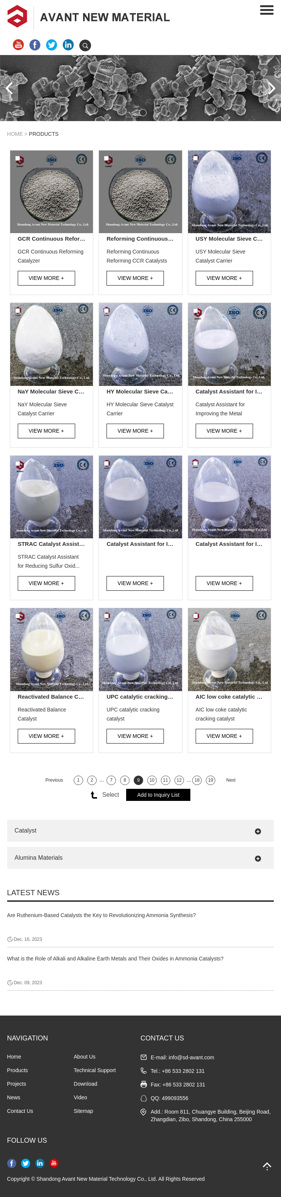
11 (165, 780)
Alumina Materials (39, 857)
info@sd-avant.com (191, 1057)
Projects (16, 1084)
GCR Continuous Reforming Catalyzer (55, 238)
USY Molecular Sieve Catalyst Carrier (233, 238)
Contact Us (20, 1111)
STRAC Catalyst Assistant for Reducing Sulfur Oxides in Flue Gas (55, 544)
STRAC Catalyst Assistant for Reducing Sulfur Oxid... (49, 561)
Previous (54, 780)
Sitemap (83, 1111)
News (13, 1097)
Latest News (33, 892)
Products (44, 134)
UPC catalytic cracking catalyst (144, 696)
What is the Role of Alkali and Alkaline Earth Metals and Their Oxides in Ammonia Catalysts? (115, 959)
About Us (85, 1057)
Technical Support (95, 1070)
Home (15, 134)
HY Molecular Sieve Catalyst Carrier (144, 391)
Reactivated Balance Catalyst (55, 696)
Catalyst (26, 830)
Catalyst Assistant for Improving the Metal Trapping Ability (233, 391)
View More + (46, 278)
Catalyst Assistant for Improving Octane (233, 544)
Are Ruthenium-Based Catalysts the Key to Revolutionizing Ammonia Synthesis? (101, 915)
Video (80, 1097)
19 (210, 780)
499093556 (175, 1098)
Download (85, 1084)
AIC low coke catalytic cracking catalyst (233, 696)
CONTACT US (162, 1038)
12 (178, 780)
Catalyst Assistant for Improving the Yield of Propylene (144, 544)
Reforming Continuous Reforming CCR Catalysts (144, 238)
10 (152, 780)
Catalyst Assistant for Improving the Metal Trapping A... (220, 409)
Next (231, 780)
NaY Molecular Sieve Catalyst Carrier (55, 391)
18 (197, 780)
